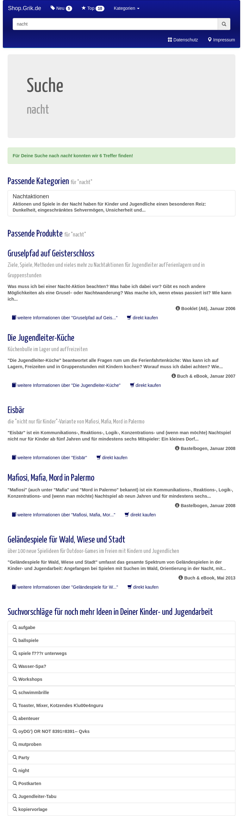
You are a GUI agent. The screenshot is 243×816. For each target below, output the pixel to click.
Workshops (27, 679)
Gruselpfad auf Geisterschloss (106, 264)
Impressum (221, 39)
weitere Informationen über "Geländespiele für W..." (65, 587)
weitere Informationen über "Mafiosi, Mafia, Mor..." (63, 514)
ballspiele (26, 640)
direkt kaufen (142, 317)
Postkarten (27, 783)
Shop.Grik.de (24, 8)
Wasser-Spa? (29, 666)
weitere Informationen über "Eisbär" (49, 457)
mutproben (27, 744)
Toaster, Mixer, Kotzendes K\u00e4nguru (58, 705)
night (21, 770)
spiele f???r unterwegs (40, 653)
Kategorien (127, 8)
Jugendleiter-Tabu (34, 796)
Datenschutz (183, 39)
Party (21, 757)
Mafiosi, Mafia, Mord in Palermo (51, 478)
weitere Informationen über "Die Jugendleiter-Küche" (66, 385)
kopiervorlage (30, 809)
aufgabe (24, 627)
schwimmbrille (31, 692)
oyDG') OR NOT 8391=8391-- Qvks (51, 731)
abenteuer (26, 718)
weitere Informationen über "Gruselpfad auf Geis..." (64, 317)
